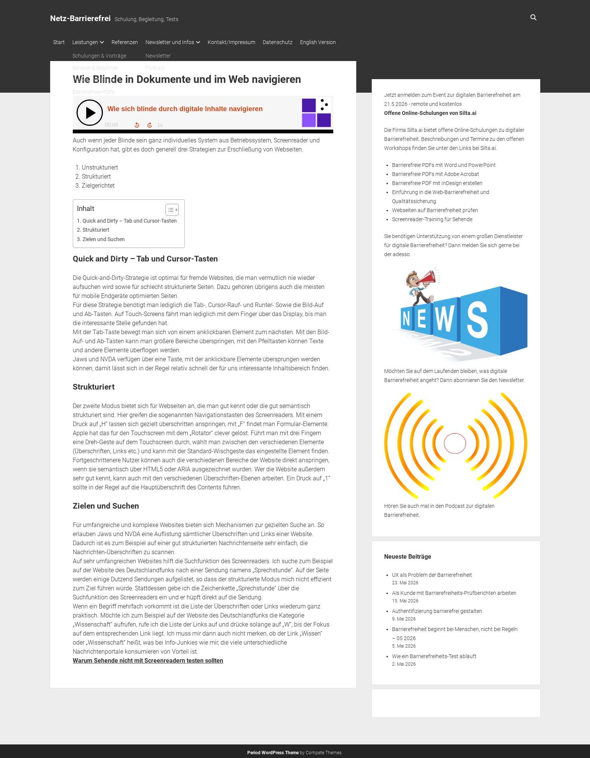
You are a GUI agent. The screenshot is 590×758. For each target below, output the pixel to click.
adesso (401, 252)
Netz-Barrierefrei (80, 18)
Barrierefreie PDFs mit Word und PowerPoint (444, 163)
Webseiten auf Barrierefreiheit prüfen (435, 208)
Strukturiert (96, 228)
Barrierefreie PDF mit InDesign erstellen (437, 181)
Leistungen (89, 42)
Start (59, 42)
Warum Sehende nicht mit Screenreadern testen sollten (148, 658)
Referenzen (132, 42)
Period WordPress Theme (273, 750)
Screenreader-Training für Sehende (432, 217)
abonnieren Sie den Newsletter (489, 378)
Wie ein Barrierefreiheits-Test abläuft (434, 654)
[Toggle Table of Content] (168, 207)
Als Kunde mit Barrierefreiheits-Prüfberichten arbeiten (454, 591)
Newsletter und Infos (181, 42)
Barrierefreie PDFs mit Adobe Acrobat (435, 172)
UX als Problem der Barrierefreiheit (432, 573)
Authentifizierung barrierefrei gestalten (437, 609)
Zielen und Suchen (104, 237)
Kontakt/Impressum (246, 42)
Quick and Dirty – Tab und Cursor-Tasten (130, 218)
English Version (341, 42)
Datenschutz (296, 42)
